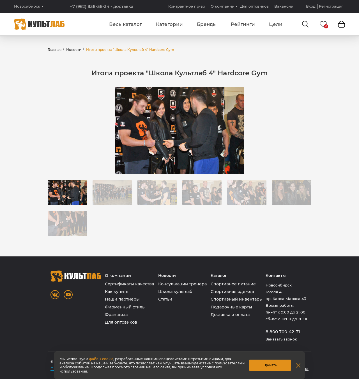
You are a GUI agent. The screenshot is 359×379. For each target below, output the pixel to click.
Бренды (207, 24)
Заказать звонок (281, 339)
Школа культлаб (175, 291)
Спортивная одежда (232, 291)
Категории (169, 24)
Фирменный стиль (124, 307)
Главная (54, 50)
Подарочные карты (231, 307)
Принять (270, 365)
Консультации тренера (182, 283)
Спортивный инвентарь (236, 299)
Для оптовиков (254, 6)
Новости (73, 50)
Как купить (116, 291)
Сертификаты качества (129, 283)
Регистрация (331, 6)
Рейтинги (243, 24)
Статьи (165, 299)
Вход (311, 6)
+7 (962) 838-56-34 (102, 6)
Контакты (276, 275)
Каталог (219, 275)
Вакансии (283, 6)
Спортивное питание (233, 283)
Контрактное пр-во (186, 6)
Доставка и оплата (230, 314)
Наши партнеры (122, 299)
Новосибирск (27, 6)
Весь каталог (125, 24)
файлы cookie (101, 359)
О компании (222, 6)
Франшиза (116, 314)
